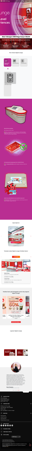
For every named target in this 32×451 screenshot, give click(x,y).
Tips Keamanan (3, 418)
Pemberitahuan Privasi (5, 420)
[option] (16, 17)
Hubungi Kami (3, 415)
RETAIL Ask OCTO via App (5, 406)
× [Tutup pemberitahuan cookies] (29, 443)
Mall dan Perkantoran (16, 242)
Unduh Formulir (4, 417)
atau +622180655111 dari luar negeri (7, 410)
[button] (26, 1)
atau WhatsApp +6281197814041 (7, 407)
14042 (4, 409)
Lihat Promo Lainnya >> (16, 322)
